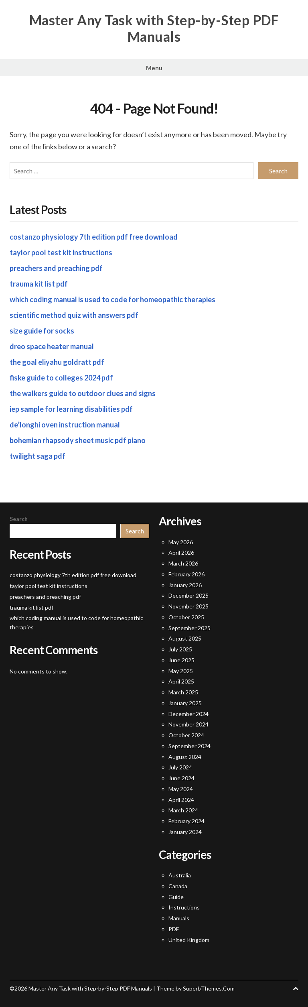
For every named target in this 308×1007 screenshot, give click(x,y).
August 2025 (184, 638)
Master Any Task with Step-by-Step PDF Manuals (154, 28)
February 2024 (186, 821)
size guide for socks (42, 330)
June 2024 (181, 778)
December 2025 (188, 595)
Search (19, 518)
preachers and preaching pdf (56, 268)
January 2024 (185, 831)
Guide (176, 896)
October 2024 (186, 735)
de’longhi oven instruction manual (65, 424)
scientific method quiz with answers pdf (74, 315)
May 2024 (180, 788)
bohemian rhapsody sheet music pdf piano (78, 440)
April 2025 (181, 681)
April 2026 (181, 552)
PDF (173, 929)
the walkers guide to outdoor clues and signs (83, 393)
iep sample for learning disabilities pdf (71, 409)
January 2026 (185, 585)
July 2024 (180, 767)
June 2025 (181, 660)
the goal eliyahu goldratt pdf (57, 362)
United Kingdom (188, 939)
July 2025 (180, 649)
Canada (177, 886)
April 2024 (181, 799)
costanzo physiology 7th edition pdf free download (94, 236)
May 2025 (180, 670)
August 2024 (184, 756)
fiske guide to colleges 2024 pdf (61, 377)
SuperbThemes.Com (209, 988)
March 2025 (183, 692)
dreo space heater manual (52, 346)
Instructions (184, 907)
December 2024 (188, 713)
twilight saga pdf (37, 456)
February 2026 (186, 574)
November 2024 (188, 724)
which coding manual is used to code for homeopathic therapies (112, 299)
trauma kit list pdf (39, 283)
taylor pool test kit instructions (61, 252)
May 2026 (180, 542)
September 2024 (189, 746)
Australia (179, 875)
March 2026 (183, 563)
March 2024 (183, 810)
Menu (154, 67)
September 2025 (189, 628)
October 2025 (186, 617)
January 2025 (185, 703)
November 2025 (188, 606)
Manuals (178, 918)
